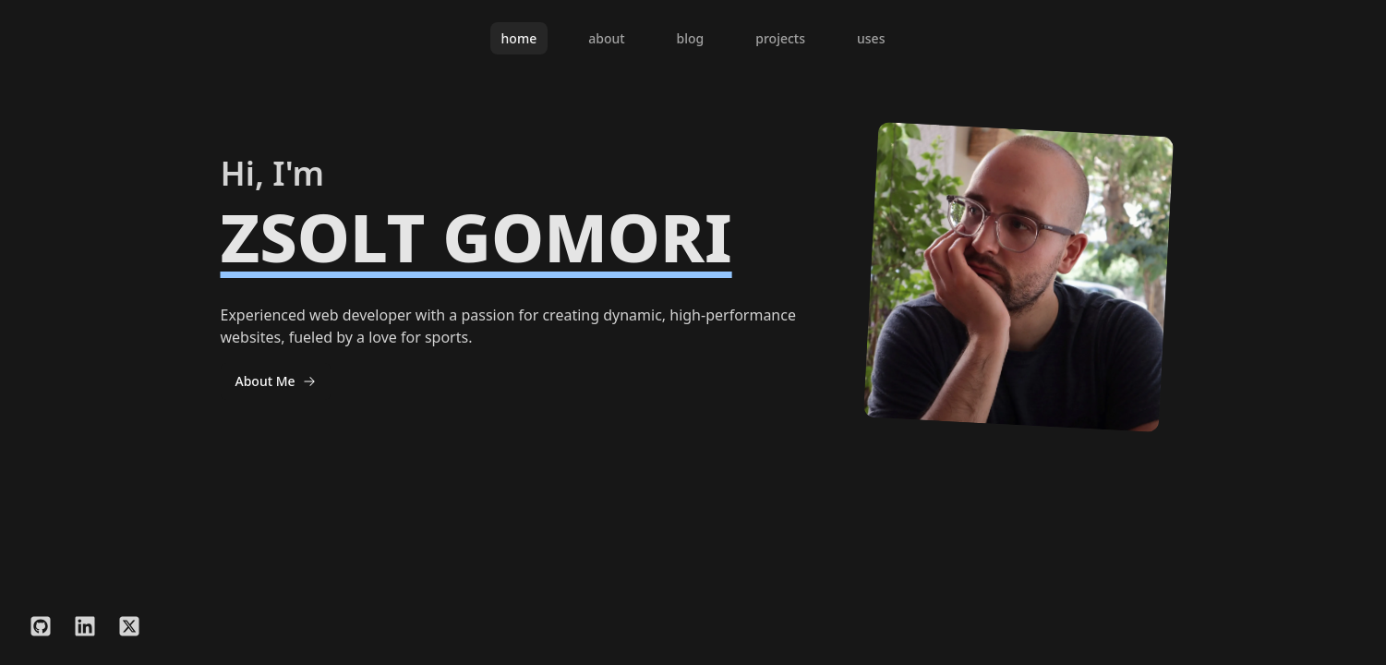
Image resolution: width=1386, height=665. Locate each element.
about (606, 38)
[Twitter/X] (129, 629)
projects (780, 38)
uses (871, 38)
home (519, 38)
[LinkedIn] (85, 629)
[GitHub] (41, 629)
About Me (275, 381)
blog (691, 38)
